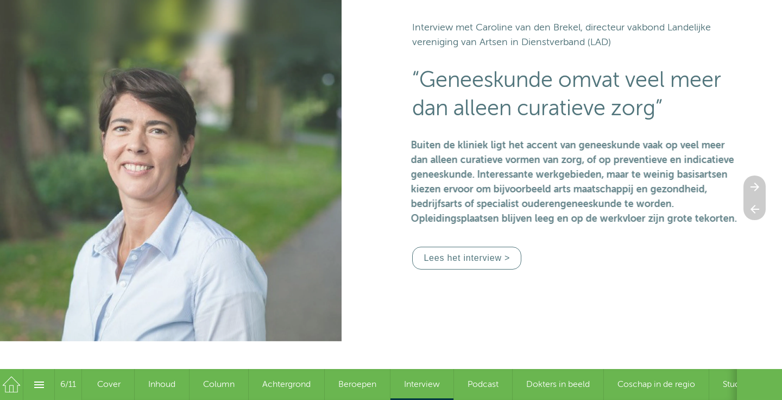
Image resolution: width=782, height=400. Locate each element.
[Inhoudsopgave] (38, 384)
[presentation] (391, 200)
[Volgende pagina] (754, 187)
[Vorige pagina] (754, 209)
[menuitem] (109, 384)
